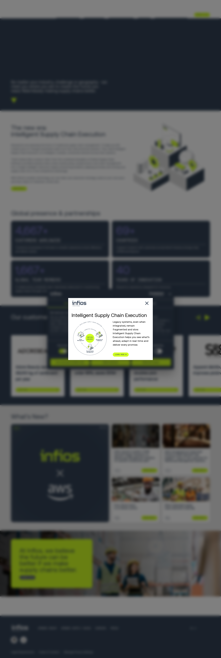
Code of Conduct (49, 652)
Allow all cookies (151, 362)
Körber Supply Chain (76, 628)
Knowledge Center (121, 14)
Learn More (22, 390)
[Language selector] (199, 7)
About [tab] (153, 303)
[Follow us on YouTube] (23, 640)
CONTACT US (26, 577)
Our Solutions (94, 14)
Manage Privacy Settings (78, 652)
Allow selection (110, 362)
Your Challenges (67, 14)
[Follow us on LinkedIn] (14, 640)
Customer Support (157, 8)
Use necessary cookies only (70, 362)
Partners (176, 8)
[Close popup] (146, 303)
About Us (144, 14)
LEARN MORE (18, 188)
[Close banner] (170, 294)
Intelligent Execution (171, 14)
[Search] (208, 7)
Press (114, 628)
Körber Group (47, 628)
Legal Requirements (22, 652)
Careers (188, 8)
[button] (197, 317)
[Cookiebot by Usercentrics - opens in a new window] (151, 294)
